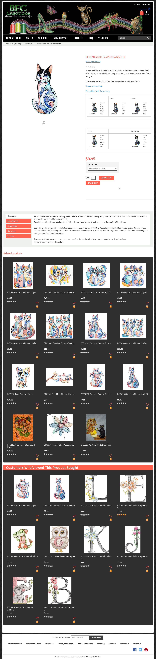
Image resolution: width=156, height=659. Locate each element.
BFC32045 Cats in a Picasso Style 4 (132, 292)
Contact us (124, 644)
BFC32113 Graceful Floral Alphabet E (132, 506)
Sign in (137, 5)
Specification (12, 221)
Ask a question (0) (93, 61)
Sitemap (112, 644)
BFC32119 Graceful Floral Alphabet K (96, 557)
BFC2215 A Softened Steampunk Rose (21, 446)
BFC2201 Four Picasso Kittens (20, 394)
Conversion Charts (33, 644)
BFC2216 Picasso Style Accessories (59, 445)
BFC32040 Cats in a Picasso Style (21, 292)
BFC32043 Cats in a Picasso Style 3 (96, 292)
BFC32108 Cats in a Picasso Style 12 (132, 394)
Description (12, 216)
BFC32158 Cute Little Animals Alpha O (59, 557)
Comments (12, 226)
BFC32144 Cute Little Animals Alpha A (22, 557)
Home (7, 44)
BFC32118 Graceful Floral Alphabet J (132, 557)
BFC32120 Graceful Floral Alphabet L (96, 506)
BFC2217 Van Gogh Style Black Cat (96, 445)
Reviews (10, 236)
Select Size (92, 165)
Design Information (94, 86)
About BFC (49, 644)
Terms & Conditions (85, 644)
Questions (11, 231)
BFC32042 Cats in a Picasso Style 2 (59, 292)
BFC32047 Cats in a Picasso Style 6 (59, 343)
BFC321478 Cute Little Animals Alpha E (20, 608)
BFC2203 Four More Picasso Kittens (59, 394)
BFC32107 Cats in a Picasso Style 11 (96, 394)
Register (146, 5)
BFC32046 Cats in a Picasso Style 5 (22, 343)
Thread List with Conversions (98, 91)
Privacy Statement (65, 644)
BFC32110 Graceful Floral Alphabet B (59, 608)
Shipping (101, 644)
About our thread (15, 644)
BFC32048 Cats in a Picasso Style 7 (132, 343)
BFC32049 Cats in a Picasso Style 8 (96, 343)
